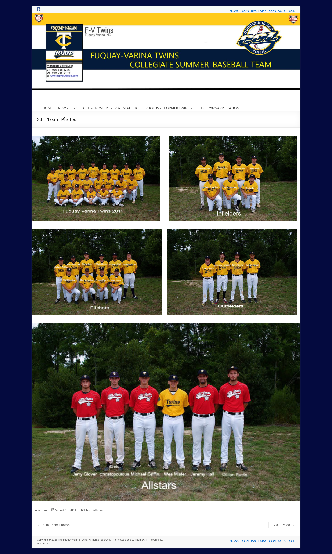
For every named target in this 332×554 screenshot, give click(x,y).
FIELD (199, 108)
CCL (292, 10)
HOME (47, 108)
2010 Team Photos (53, 525)
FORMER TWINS (176, 108)
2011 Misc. (284, 525)
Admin (42, 510)
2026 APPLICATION (224, 108)
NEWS (234, 10)
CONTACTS (277, 10)
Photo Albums (93, 510)
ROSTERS (102, 108)
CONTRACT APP (254, 10)
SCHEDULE (81, 108)
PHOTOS (152, 108)
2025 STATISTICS (127, 108)
